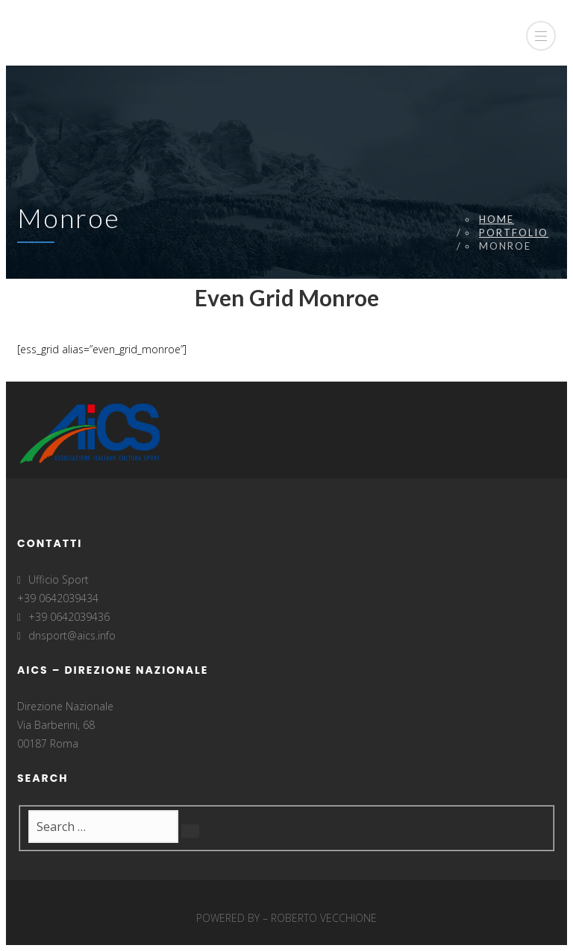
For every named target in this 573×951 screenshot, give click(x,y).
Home (496, 219)
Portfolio (513, 232)
